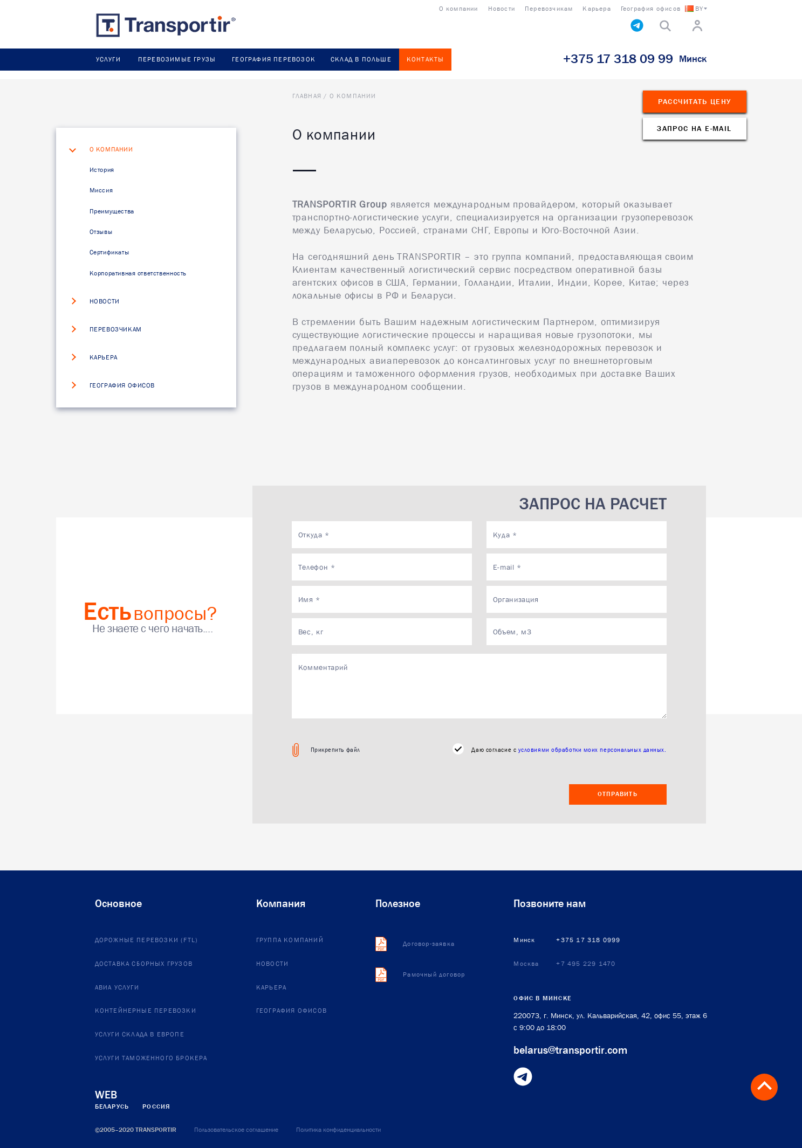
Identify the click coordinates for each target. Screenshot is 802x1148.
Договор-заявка (429, 944)
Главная (306, 96)
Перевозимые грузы (177, 59)
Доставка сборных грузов (144, 964)
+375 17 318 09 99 (618, 59)
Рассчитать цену (694, 101)
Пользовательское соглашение (236, 1129)
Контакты (425, 59)
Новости (105, 302)
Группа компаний (290, 940)
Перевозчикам (116, 330)
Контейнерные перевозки (145, 1011)
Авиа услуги (117, 988)
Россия (156, 1106)
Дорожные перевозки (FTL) (146, 940)
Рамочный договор (434, 975)
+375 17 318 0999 (588, 940)
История (102, 169)
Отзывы (101, 231)
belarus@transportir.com (570, 1050)
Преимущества (112, 211)
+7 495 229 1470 (585, 964)
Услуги (108, 59)
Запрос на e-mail (694, 128)
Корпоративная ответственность (138, 273)
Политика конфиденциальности (338, 1129)
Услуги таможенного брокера (151, 1058)
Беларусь (112, 1106)
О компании (111, 150)
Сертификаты (109, 252)
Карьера (104, 358)
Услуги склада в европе (139, 1035)
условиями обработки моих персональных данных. (592, 749)
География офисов (122, 386)
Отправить (618, 794)
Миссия (101, 190)
